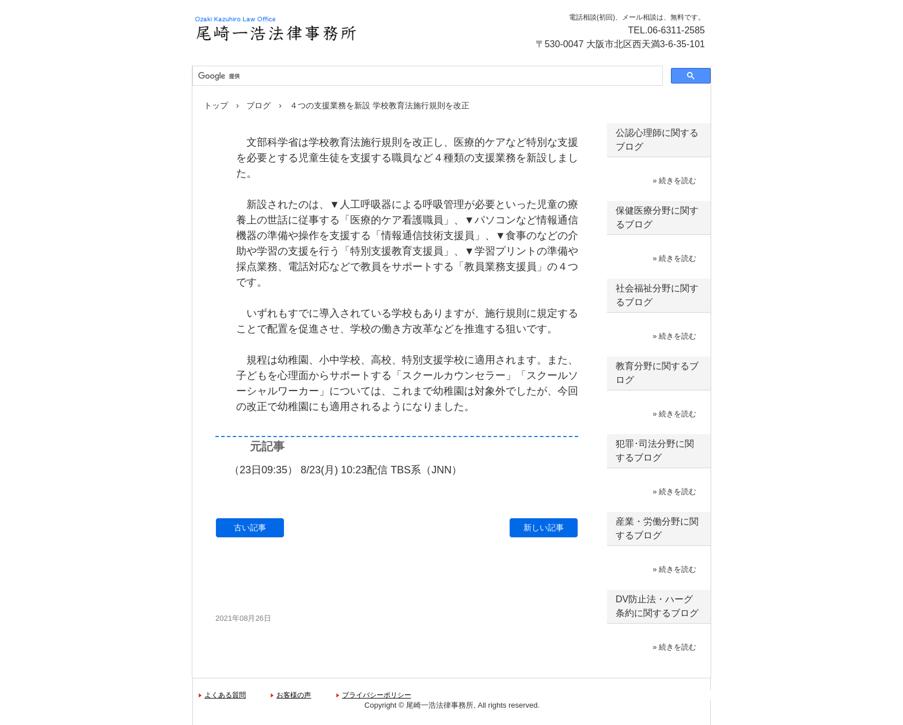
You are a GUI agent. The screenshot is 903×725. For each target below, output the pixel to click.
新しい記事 (543, 527)
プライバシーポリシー (376, 695)
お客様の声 (293, 695)
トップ (216, 105)
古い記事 (250, 527)
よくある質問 (225, 695)
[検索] (426, 76)
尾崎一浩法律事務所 (316, 29)
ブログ (258, 105)
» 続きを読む (674, 180)
